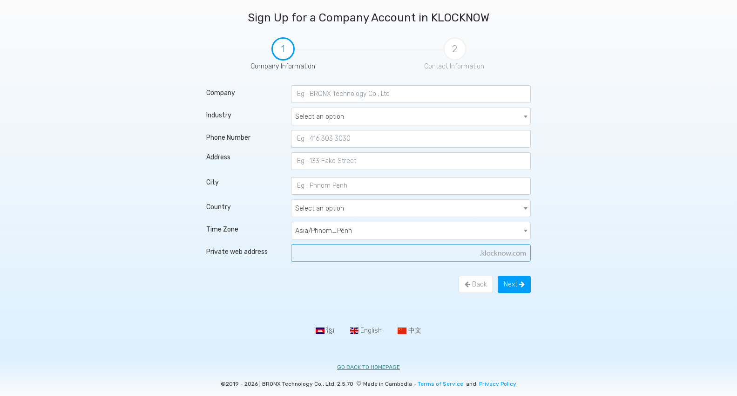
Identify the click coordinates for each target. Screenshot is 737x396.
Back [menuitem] (476, 284)
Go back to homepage (368, 367)
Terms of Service (441, 384)
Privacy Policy (497, 384)
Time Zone (222, 229)
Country (218, 207)
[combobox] (411, 116)
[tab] (282, 59)
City (212, 182)
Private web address (237, 252)
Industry (218, 115)
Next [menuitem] (514, 284)
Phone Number (228, 138)
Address (218, 157)
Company (220, 93)
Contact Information (454, 53)
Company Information (256, 54)
